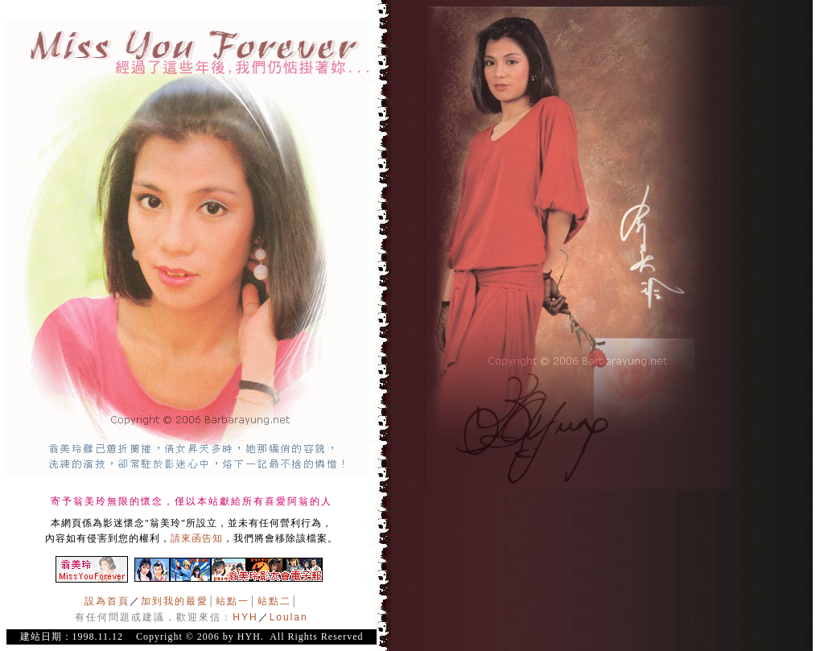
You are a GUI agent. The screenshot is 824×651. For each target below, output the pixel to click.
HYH (245, 617)
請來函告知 (197, 538)
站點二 (274, 601)
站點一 (232, 601)
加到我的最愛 (174, 601)
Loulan (289, 617)
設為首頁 (107, 601)
